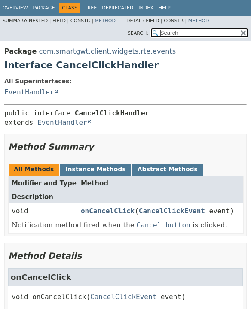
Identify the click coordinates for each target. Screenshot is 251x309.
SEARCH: (138, 33)
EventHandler (29, 92)
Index (145, 8)
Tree (91, 8)
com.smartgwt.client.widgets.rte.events (107, 51)
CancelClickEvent (172, 211)
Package (44, 8)
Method (105, 21)
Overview (15, 8)
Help (165, 8)
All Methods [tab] (34, 169)
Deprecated (117, 8)
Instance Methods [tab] (95, 169)
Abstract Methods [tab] (168, 169)
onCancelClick (108, 211)
